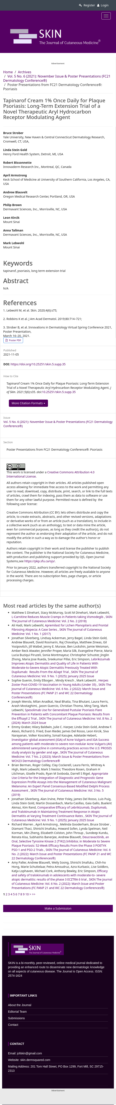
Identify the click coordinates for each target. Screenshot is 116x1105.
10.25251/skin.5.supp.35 (59, 392)
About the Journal (19, 1005)
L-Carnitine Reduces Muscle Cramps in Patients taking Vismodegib (58, 617)
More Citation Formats (28, 403)
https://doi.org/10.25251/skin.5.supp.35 (38, 364)
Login (103, 5)
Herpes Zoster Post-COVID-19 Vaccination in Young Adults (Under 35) (60, 682)
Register (87, 5)
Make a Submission (58, 908)
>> (33, 894)
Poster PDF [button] (14, 340)
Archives (24, 72)
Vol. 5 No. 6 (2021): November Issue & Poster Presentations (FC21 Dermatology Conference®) (57, 78)
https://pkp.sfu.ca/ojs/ (39, 561)
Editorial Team (17, 1011)
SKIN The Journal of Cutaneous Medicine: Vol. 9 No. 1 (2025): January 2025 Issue (55, 674)
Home (8, 72)
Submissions (16, 1018)
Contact (13, 1024)
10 (27, 894)
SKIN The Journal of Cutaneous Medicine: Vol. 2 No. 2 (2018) (62, 619)
